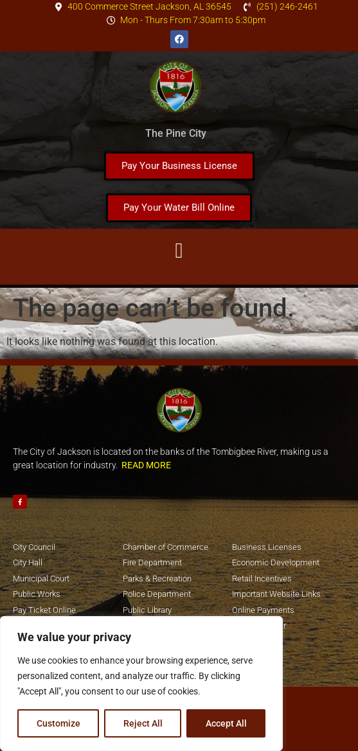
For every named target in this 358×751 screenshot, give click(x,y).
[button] (179, 251)
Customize (58, 723)
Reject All (143, 723)
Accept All (226, 723)
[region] (141, 683)
